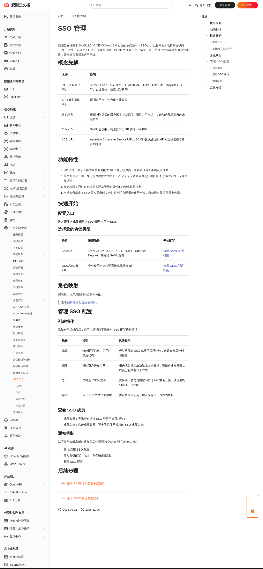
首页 (61, 16)
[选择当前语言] (189, 5)
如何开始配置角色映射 (81, 302)
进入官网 (225, 5)
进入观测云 (247, 5)
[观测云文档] (6, 5)
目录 (204, 16)
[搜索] (130, 5)
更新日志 (203, 5)
